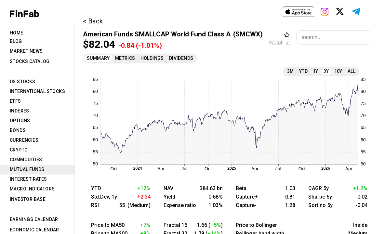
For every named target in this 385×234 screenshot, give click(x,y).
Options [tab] (20, 120)
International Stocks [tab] (37, 91)
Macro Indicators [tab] (32, 188)
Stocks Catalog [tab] (30, 61)
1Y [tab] (315, 71)
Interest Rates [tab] (28, 179)
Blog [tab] (16, 41)
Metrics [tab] (125, 58)
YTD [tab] (303, 71)
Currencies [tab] (24, 140)
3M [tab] (290, 71)
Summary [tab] (98, 58)
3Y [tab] (326, 71)
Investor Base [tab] (28, 199)
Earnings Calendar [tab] (34, 219)
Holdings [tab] (152, 58)
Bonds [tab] (18, 130)
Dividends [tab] (181, 58)
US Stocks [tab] (22, 81)
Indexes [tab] (19, 110)
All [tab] (351, 71)
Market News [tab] (26, 51)
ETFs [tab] (15, 101)
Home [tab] (16, 32)
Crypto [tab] (19, 149)
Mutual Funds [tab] (27, 169)
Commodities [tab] (26, 159)
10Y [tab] (338, 71)
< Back (93, 21)
